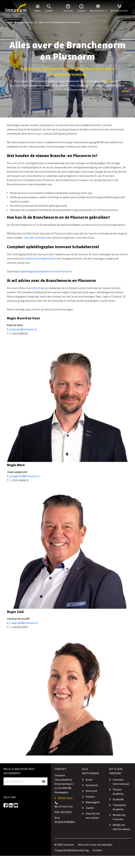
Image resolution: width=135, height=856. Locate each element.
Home (10, 22)
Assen (89, 779)
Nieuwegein (93, 802)
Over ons (68, 7)
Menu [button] (37, 7)
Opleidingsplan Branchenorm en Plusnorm (46, 271)
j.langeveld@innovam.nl (24, 476)
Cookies (97, 850)
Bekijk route (65, 798)
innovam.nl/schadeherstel (40, 258)
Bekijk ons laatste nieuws (121, 827)
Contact (81, 7)
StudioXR (118, 799)
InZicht (35, 288)
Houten (90, 796)
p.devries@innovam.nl (23, 329)
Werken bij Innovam (119, 817)
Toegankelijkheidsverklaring (71, 850)
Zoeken (49, 7)
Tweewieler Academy (119, 807)
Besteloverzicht (119, 7)
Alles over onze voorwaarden (95, 844)
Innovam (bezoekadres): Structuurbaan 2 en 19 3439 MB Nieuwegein (64, 784)
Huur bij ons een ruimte (93, 815)
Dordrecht (92, 785)
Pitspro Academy (118, 791)
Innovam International (121, 782)
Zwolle (90, 808)
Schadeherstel (26, 22)
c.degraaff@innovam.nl (24, 623)
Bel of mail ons (63, 806)
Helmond (91, 791)
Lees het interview (35, 237)
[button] (98, 8)
